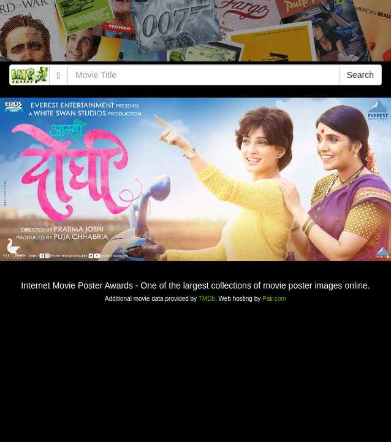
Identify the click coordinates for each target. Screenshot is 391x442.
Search (360, 75)
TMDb (207, 298)
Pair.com (274, 298)
